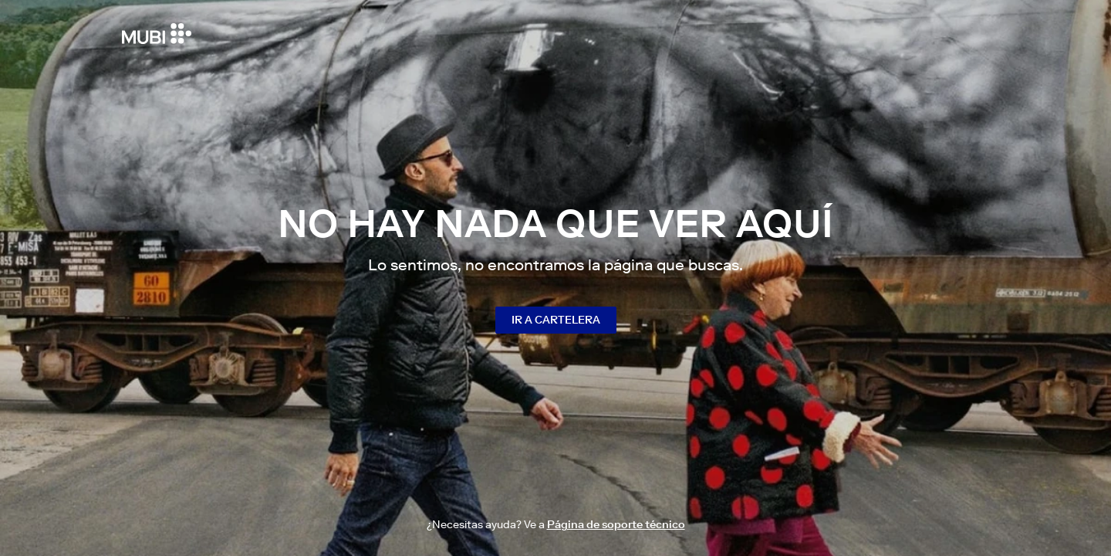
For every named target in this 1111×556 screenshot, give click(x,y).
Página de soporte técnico (616, 524)
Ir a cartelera (556, 320)
